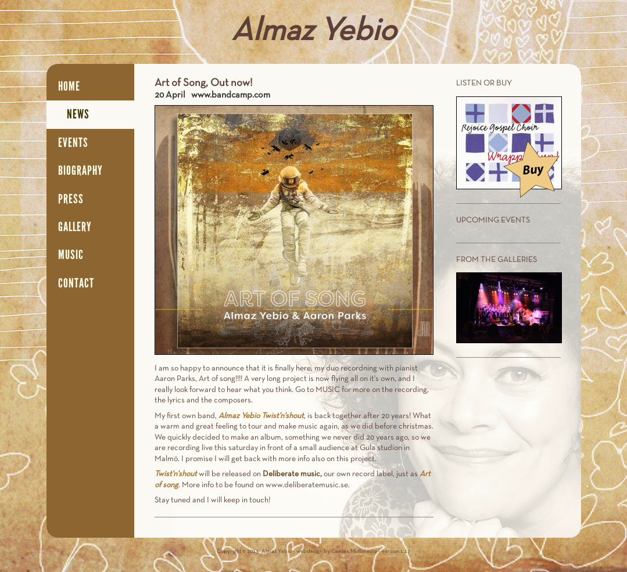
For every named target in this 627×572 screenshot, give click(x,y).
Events (73, 142)
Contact (76, 283)
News (78, 114)
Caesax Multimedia (354, 551)
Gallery (75, 227)
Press (71, 199)
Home (69, 86)
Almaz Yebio (313, 31)
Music (71, 254)
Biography (80, 170)
